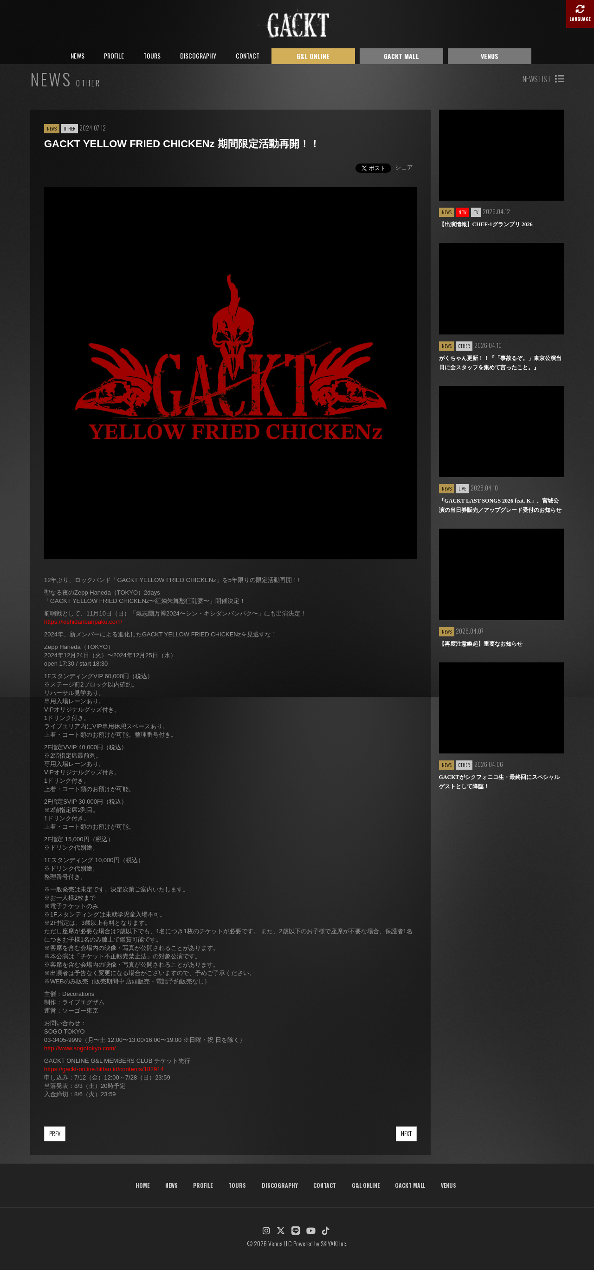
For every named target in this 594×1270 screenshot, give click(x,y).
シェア (404, 167)
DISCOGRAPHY (198, 55)
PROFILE (114, 55)
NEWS (77, 55)
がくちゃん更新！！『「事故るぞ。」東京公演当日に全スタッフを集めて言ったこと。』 (500, 363)
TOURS (152, 55)
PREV (54, 1133)
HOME (142, 1185)
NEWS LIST (543, 79)
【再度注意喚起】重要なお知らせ (481, 644)
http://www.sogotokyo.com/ (80, 1048)
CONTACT (247, 55)
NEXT (406, 1133)
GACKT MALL (401, 56)
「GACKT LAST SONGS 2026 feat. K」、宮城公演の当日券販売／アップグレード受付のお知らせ (500, 505)
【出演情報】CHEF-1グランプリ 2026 (486, 224)
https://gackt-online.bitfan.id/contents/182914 (104, 1069)
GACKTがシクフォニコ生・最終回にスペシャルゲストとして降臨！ (499, 782)
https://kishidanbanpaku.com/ (83, 621)
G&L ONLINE (313, 56)
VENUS (489, 56)
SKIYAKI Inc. (334, 1243)
